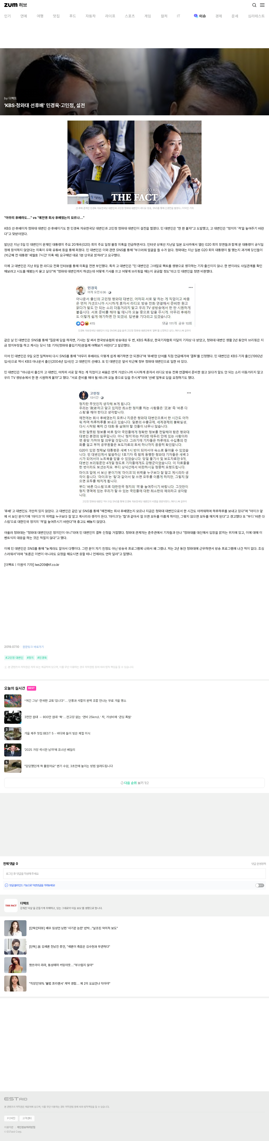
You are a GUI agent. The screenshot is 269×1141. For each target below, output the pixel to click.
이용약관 (8, 1127)
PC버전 (11, 1118)
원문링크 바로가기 (33, 646)
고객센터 (26, 1118)
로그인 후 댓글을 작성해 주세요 (22, 873)
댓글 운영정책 (258, 863)
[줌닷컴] (10, 5)
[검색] (254, 5)
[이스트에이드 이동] (15, 1100)
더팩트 (24, 903)
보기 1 (134, 783)
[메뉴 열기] (262, 5)
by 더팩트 (10, 98)
